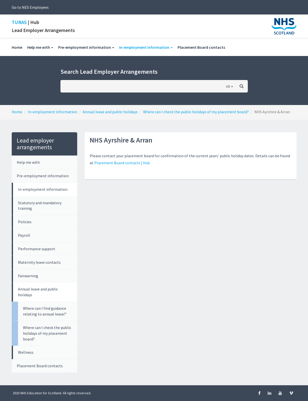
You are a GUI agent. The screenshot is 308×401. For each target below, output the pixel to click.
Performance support (36, 248)
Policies (24, 221)
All (228, 86)
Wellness (25, 352)
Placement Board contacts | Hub (122, 162)
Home (17, 47)
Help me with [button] (40, 47)
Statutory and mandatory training (39, 205)
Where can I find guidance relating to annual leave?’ (45, 311)
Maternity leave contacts (39, 262)
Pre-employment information (43, 175)
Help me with (28, 162)
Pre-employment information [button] (86, 47)
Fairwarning (28, 275)
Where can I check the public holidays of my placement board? (196, 111)
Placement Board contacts (204, 47)
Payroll (24, 235)
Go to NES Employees (30, 7)
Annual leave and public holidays (110, 111)
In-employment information (52, 111)
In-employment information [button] (148, 47)
